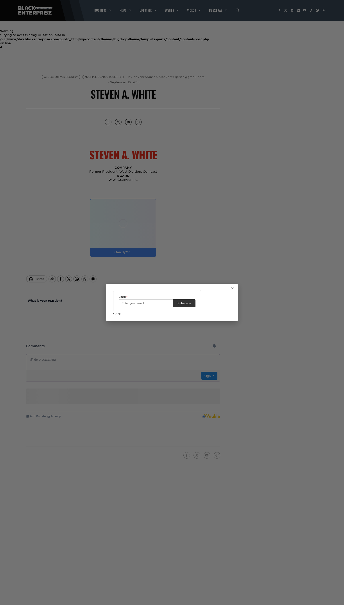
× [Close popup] (232, 288)
